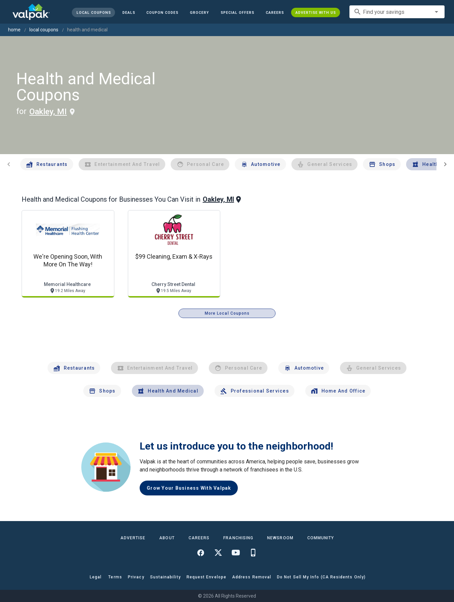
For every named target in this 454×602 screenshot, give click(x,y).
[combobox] (397, 11)
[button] (237, 12)
